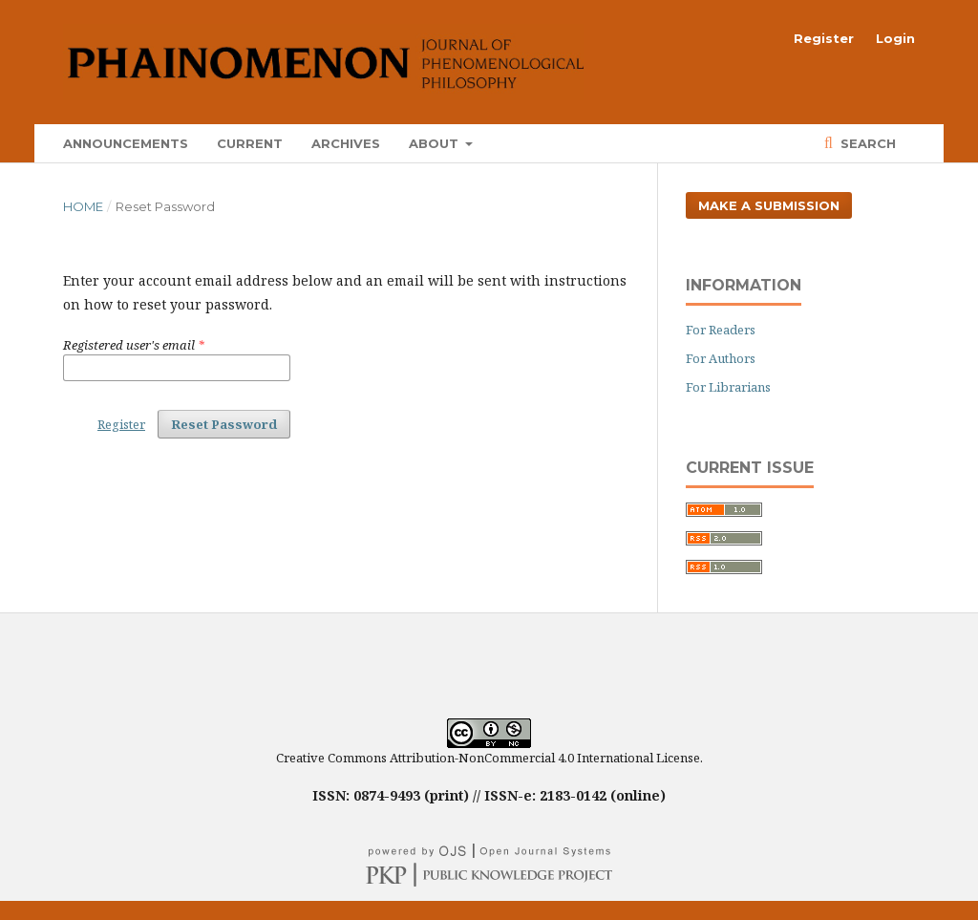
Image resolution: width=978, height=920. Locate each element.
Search (866, 143)
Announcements (125, 143)
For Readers (720, 329)
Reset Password (224, 424)
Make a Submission (769, 205)
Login (895, 38)
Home (83, 206)
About (435, 143)
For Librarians (728, 387)
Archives (345, 143)
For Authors (720, 358)
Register (824, 38)
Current (250, 143)
